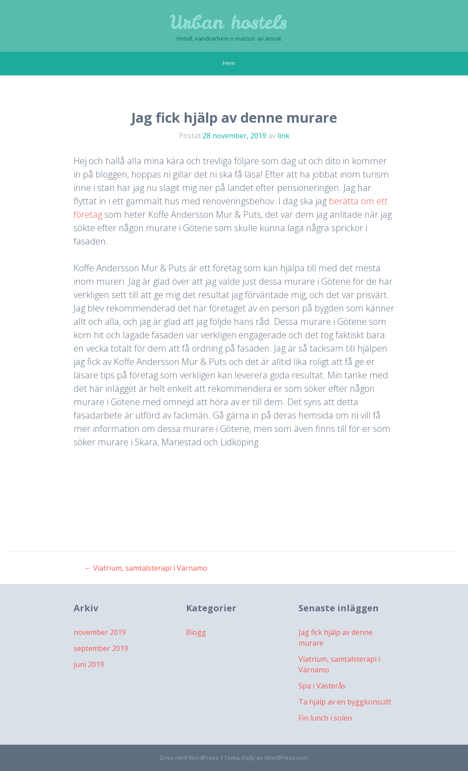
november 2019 (100, 632)
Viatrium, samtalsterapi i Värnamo (145, 568)
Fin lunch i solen (325, 718)
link (283, 136)
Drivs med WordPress (189, 758)
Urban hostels (228, 22)
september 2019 (101, 648)
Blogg (196, 632)
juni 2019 (89, 664)
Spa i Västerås (322, 686)
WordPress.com (286, 758)
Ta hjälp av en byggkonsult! (344, 702)
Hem (229, 63)
